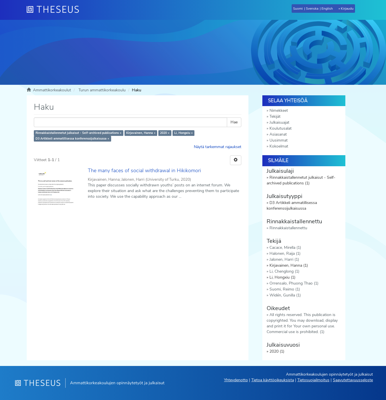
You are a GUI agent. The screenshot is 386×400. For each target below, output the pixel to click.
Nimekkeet (278, 110)
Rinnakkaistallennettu (288, 228)
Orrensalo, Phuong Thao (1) (293, 283)
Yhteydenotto (236, 380)
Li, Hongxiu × (183, 133)
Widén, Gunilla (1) (285, 295)
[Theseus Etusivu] (55, 10)
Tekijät (275, 116)
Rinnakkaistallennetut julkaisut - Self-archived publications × (78, 133)
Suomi (298, 8)
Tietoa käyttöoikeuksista (272, 380)
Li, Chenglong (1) (284, 271)
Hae (234, 122)
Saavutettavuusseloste (353, 380)
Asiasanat (278, 134)
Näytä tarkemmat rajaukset (217, 147)
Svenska (312, 8)
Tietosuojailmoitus (313, 380)
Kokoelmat (278, 146)
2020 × (164, 133)
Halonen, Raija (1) (284, 253)
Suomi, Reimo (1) (284, 289)
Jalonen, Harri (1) (284, 259)
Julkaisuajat (279, 122)
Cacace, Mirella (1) (285, 247)
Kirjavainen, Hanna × (140, 133)
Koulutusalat (280, 128)
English (327, 8)
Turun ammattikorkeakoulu (102, 90)
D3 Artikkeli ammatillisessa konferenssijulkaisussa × (72, 138)
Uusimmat (278, 140)
